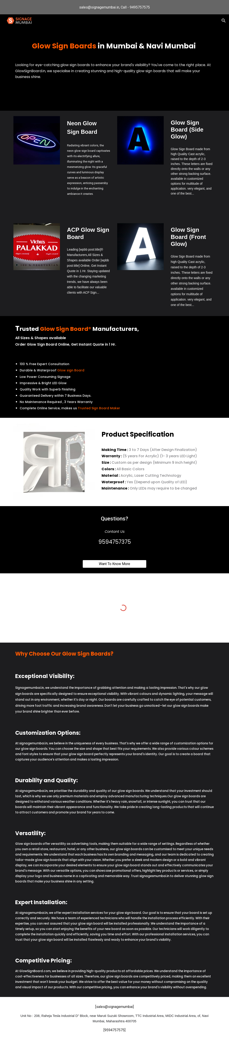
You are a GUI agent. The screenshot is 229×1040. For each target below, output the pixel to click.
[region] (114, 7)
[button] (223, 20)
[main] (114, 45)
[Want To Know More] (114, 564)
